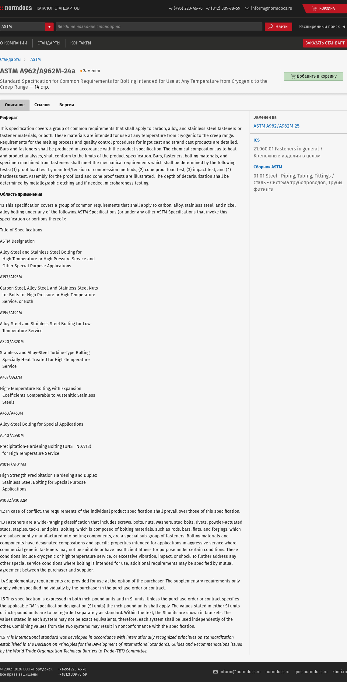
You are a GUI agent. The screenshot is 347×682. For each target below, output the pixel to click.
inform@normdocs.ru (271, 8)
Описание (15, 104)
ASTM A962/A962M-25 (277, 126)
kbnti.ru (339, 671)
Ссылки (42, 104)
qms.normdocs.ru (311, 671)
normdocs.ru (277, 671)
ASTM (35, 59)
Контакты (80, 43)
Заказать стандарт (325, 43)
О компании (13, 43)
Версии (66, 104)
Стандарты (48, 43)
